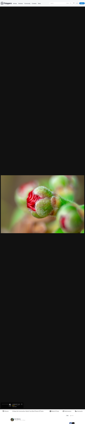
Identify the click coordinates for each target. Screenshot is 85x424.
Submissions (67, 411)
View (67, 415)
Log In (77, 3)
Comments (79, 411)
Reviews (20, 3)
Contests (34, 3)
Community (27, 3)
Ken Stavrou (17, 419)
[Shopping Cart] (74, 3)
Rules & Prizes (54, 411)
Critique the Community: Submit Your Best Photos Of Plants (27, 411)
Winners (5, 411)
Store (39, 3)
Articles (15, 3)
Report (71, 415)
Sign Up (81, 3)
